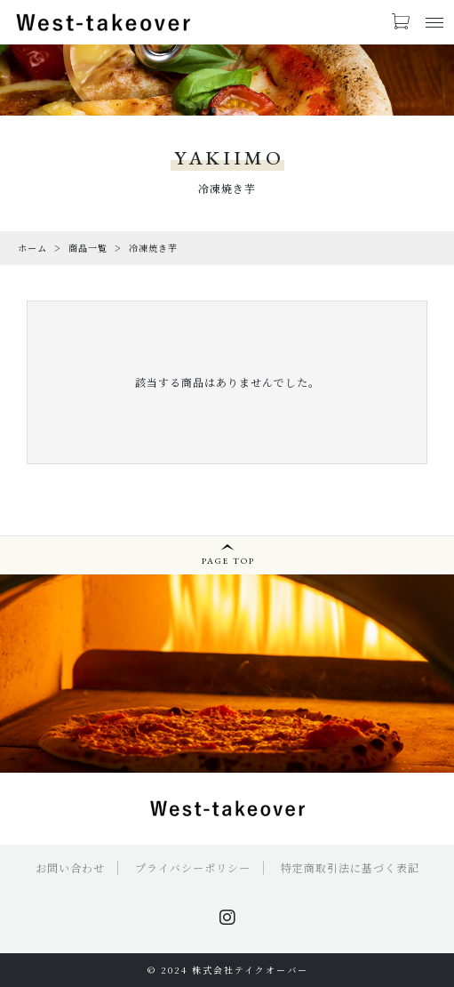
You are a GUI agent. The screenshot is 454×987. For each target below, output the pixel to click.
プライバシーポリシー (193, 867)
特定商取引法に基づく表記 (350, 867)
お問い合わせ (70, 867)
